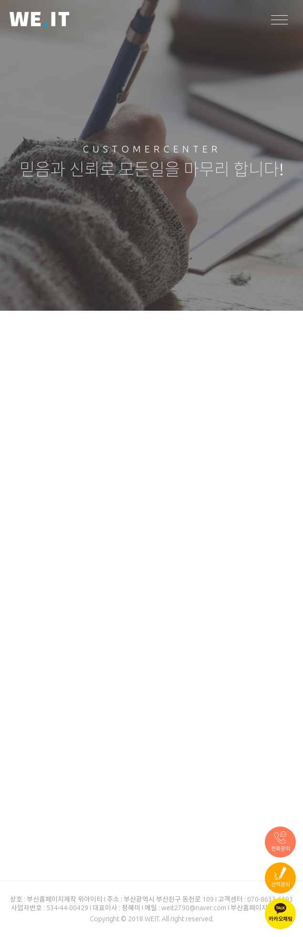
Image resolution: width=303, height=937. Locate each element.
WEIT (39, 20)
